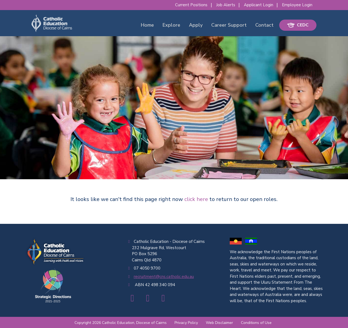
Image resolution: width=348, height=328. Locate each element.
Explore (171, 25)
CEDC (298, 25)
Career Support (229, 25)
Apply (196, 25)
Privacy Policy (186, 322)
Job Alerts (225, 5)
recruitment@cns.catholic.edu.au (164, 276)
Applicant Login (258, 5)
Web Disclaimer (219, 322)
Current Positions (191, 5)
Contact (264, 25)
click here (196, 199)
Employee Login (297, 5)
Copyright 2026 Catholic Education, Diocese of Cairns (120, 322)
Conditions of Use (256, 322)
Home (147, 25)
